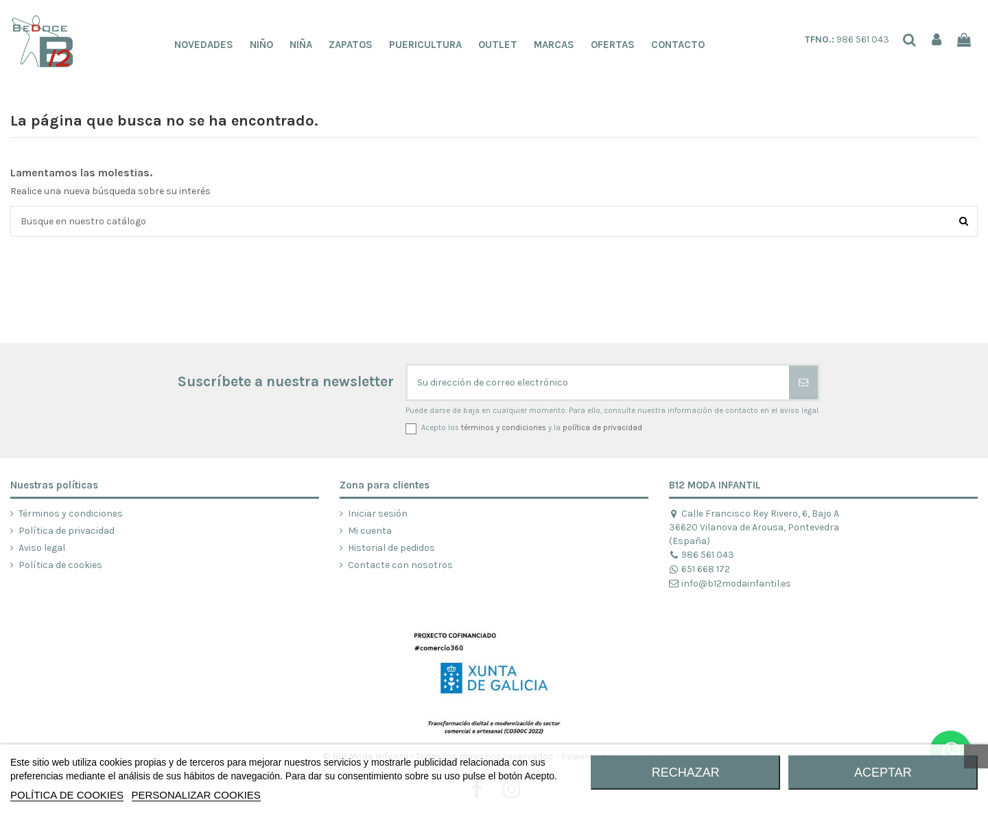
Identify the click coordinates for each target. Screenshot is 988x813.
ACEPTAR (883, 772)
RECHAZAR (686, 772)
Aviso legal (42, 548)
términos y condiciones (503, 427)
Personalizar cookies (196, 795)
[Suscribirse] (803, 382)
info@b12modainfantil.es (730, 583)
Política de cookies (60, 565)
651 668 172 (699, 569)
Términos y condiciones (71, 513)
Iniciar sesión (378, 513)
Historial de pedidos (391, 548)
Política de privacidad (67, 531)
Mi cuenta (370, 531)
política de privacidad (602, 427)
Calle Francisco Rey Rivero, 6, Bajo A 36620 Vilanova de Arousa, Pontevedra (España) (754, 527)
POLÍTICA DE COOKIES (67, 795)
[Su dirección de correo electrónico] (598, 382)
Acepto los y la (531, 427)
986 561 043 (847, 39)
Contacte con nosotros (400, 565)
